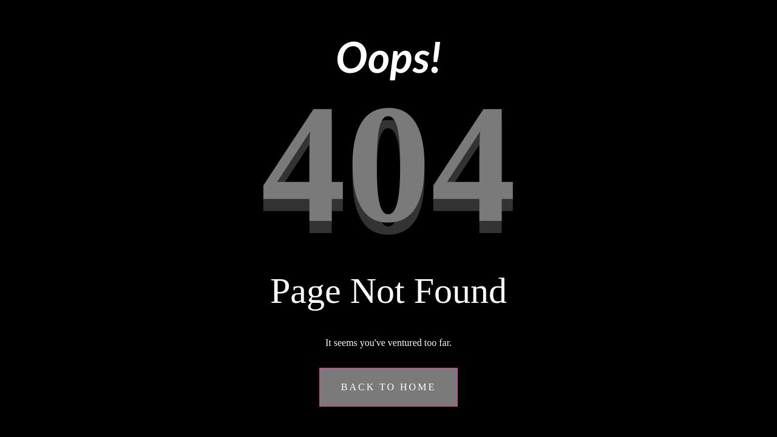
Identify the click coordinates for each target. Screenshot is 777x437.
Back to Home (388, 387)
